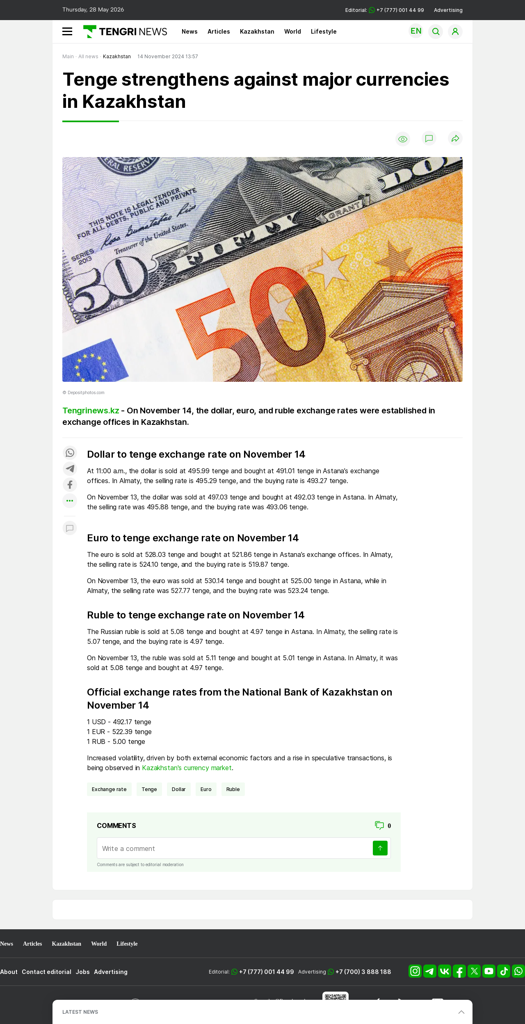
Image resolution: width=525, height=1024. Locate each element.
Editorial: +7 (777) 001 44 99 (384, 10)
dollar (179, 789)
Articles (219, 31)
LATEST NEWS (80, 1012)
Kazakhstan (257, 31)
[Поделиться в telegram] (69, 469)
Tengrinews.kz (90, 410)
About (9, 971)
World (292, 31)
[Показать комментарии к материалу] (69, 528)
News (190, 31)
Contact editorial (46, 971)
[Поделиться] (455, 139)
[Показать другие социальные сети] (69, 501)
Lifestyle (324, 31)
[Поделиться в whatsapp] (69, 453)
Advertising (448, 10)
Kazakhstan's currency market (187, 768)
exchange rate (109, 789)
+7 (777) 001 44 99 (266, 971)
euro (206, 789)
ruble (233, 789)
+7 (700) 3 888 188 (363, 971)
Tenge (149, 789)
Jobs (82, 971)
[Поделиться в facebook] (69, 485)
